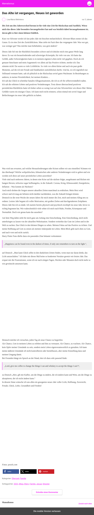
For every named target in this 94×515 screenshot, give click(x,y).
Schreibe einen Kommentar (47, 492)
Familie (23, 478)
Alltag (21, 484)
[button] (11, 471)
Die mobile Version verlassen (47, 511)
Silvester (46, 484)
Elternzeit (15, 478)
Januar (39, 484)
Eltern (26, 484)
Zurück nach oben (85, 504)
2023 (16, 484)
